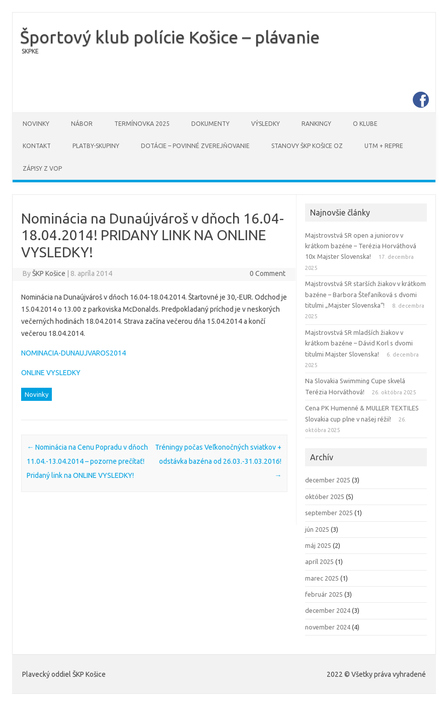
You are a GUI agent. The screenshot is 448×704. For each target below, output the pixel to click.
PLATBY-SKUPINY (95, 146)
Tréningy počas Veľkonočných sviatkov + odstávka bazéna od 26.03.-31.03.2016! (218, 461)
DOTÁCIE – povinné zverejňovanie (195, 146)
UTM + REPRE (383, 146)
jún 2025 (317, 529)
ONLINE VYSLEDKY (51, 373)
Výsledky (265, 123)
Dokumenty (210, 123)
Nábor (82, 123)
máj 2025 (318, 545)
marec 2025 (322, 578)
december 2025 (327, 479)
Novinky (36, 123)
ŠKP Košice (48, 273)
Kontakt (37, 146)
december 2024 (327, 610)
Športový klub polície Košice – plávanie (170, 36)
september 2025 (329, 512)
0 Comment (267, 273)
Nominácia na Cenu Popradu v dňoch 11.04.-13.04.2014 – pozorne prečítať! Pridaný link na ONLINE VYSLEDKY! (87, 461)
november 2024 (327, 626)
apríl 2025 (319, 561)
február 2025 (324, 594)
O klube (365, 123)
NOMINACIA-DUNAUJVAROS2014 (73, 353)
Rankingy (316, 123)
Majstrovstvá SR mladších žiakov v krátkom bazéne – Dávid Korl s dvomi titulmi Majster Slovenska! (359, 343)
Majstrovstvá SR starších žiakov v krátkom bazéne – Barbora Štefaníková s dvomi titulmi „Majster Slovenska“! (365, 294)
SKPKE (30, 51)
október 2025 (324, 496)
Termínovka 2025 (142, 123)
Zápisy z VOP (42, 168)
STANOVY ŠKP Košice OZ (307, 146)
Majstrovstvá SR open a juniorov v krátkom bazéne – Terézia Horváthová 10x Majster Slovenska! (360, 246)
